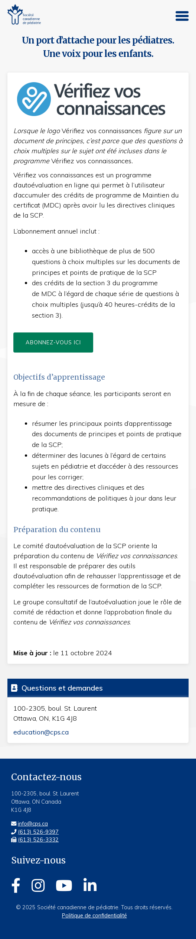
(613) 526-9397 (38, 832)
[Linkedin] (90, 884)
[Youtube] (64, 884)
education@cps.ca (41, 732)
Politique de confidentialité (94, 915)
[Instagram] (38, 884)
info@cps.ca (33, 823)
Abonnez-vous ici (53, 342)
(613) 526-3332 (38, 839)
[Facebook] (15, 884)
